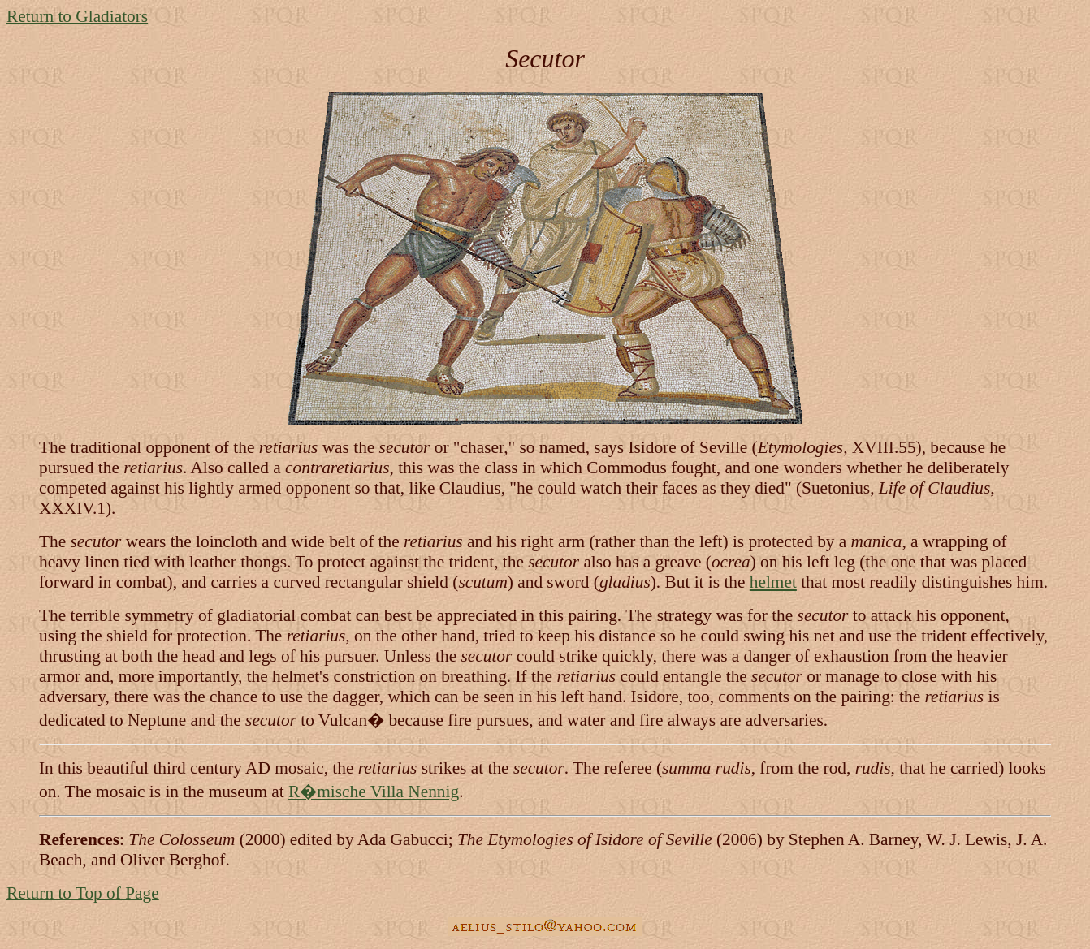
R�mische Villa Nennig (373, 791)
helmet (773, 582)
